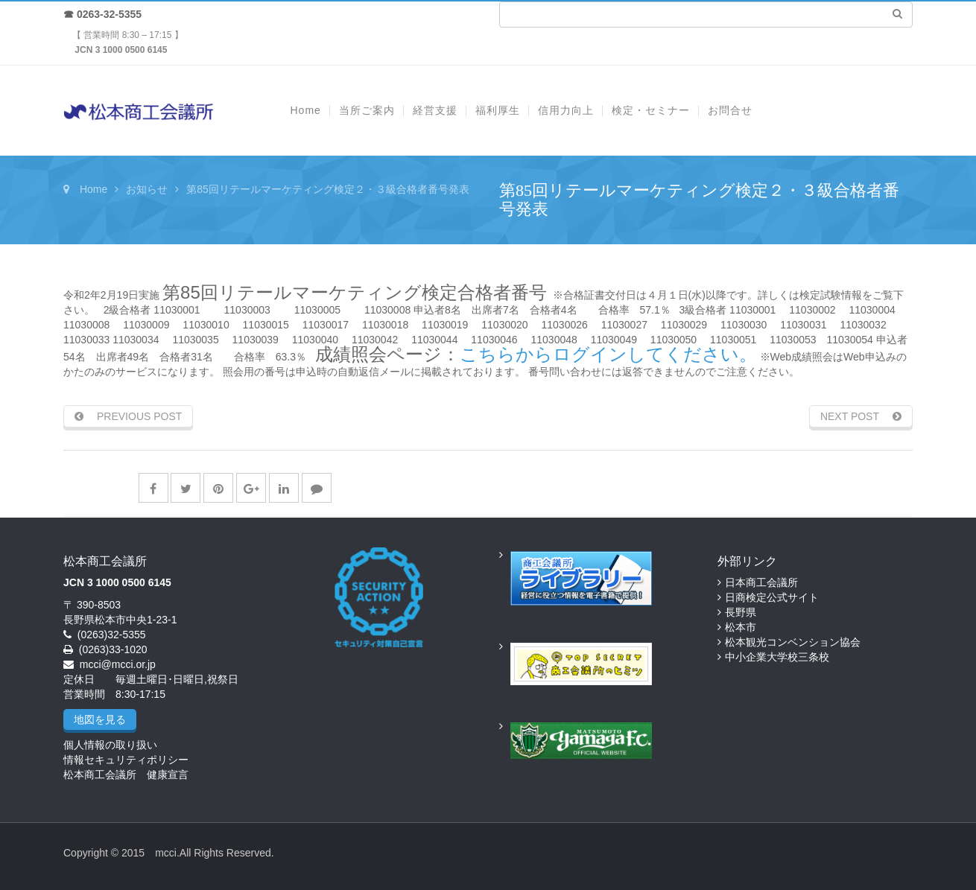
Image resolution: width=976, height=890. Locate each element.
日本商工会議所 (761, 582)
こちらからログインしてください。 (608, 354)
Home (93, 189)
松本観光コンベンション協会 (793, 642)
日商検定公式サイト (772, 597)
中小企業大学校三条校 (777, 657)
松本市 (740, 627)
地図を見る (100, 719)
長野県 (740, 612)
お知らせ (147, 189)
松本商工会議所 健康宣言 (125, 775)
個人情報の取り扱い (110, 745)
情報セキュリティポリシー (125, 760)
